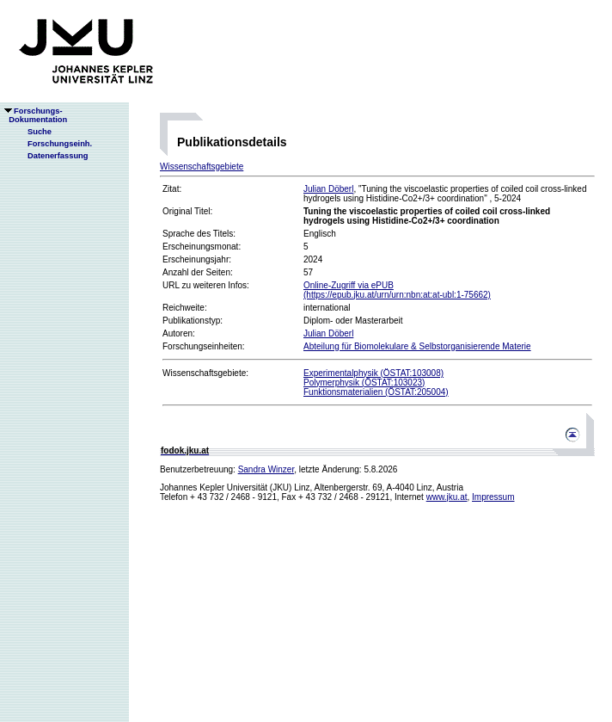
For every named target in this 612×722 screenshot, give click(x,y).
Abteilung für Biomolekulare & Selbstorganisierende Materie (417, 346)
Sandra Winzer (266, 469)
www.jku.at (447, 497)
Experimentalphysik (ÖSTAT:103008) (373, 373)
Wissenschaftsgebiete (201, 166)
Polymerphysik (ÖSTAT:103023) (364, 382)
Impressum (493, 497)
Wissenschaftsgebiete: (205, 373)
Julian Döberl (328, 189)
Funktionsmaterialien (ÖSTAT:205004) (376, 392)
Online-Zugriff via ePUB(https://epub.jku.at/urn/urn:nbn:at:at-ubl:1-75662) (397, 290)
